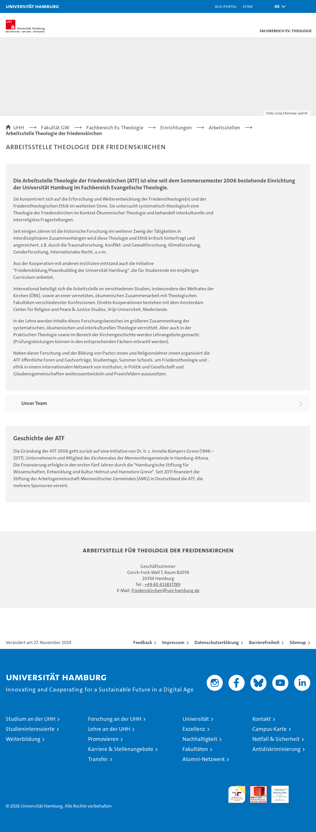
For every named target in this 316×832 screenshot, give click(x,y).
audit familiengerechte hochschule (236, 794)
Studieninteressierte (30, 729)
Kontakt (261, 719)
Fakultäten (195, 749)
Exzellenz (193, 729)
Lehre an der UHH (109, 729)
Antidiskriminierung (276, 749)
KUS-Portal (226, 6)
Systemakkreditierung (301, 789)
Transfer (98, 759)
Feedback (142, 642)
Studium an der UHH (30, 719)
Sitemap (298, 642)
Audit (255, 789)
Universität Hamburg (32, 6)
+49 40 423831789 (162, 584)
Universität (195, 719)
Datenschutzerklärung (217, 642)
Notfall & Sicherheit (276, 739)
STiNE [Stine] (248, 6)
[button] (278, 6)
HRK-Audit (276, 792)
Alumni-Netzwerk (203, 759)
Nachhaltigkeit (199, 739)
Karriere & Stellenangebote (120, 749)
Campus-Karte (269, 729)
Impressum (173, 642)
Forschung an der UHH (114, 719)
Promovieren (103, 739)
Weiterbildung (23, 739)
